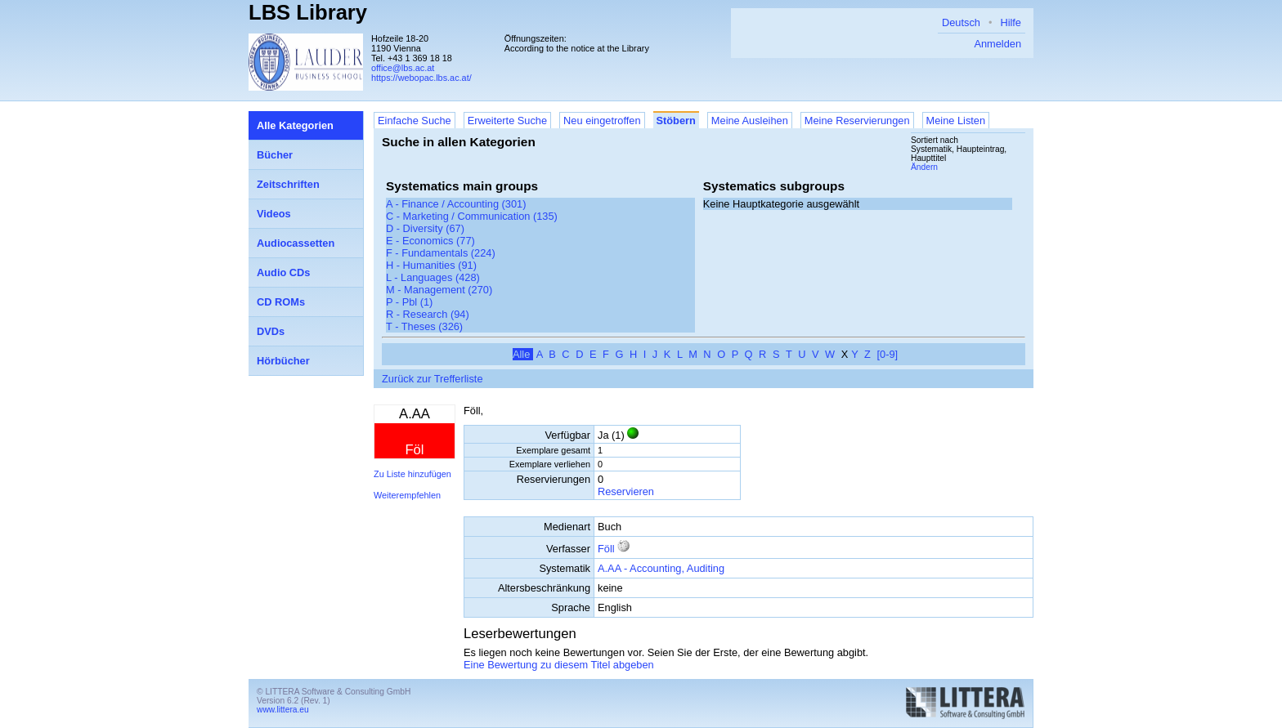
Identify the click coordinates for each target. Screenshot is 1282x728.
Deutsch (961, 22)
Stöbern (676, 120)
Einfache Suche (414, 120)
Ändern (924, 167)
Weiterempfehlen (407, 495)
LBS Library (308, 12)
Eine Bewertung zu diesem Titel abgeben (559, 665)
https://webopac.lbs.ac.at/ (421, 78)
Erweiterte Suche (507, 120)
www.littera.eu (283, 709)
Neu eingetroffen (601, 120)
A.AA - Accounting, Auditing (661, 568)
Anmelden (997, 44)
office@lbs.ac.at (402, 68)
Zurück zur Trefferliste (432, 379)
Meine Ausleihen (749, 120)
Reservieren (626, 491)
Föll (606, 549)
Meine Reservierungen (857, 120)
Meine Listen (956, 120)
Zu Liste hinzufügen (412, 474)
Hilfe (1010, 22)
